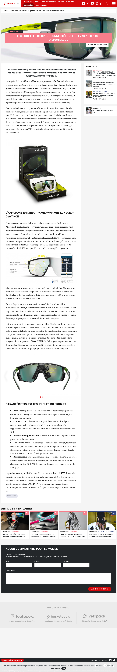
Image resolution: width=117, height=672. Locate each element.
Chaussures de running (32, 2)
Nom (8, 561)
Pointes (61, 2)
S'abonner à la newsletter (12, 660)
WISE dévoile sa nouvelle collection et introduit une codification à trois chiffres (104, 73)
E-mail (37, 561)
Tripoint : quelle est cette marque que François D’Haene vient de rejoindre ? (43, 536)
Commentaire (11, 571)
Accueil (5, 11)
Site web (66, 561)
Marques (43, 5)
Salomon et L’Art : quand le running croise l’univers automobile (103, 95)
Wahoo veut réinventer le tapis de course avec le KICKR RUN (14, 536)
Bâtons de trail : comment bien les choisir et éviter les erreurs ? (104, 84)
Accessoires (28, 5)
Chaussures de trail (49, 2)
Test (37, 5)
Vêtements (70, 2)
